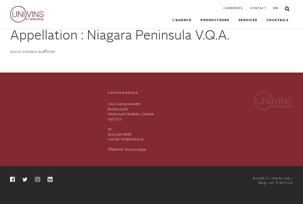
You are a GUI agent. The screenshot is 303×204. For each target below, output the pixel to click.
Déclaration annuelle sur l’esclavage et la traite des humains (29, 138)
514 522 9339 (135, 150)
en (275, 8)
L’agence (182, 20)
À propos (17, 123)
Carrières (233, 8)
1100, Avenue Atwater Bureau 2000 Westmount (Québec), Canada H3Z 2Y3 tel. (130, 117)
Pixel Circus (284, 183)
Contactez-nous (66, 123)
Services (248, 20)
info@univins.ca (132, 140)
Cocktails (277, 20)
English (59, 132)
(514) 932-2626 (119, 135)
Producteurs (214, 20)
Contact (258, 8)
